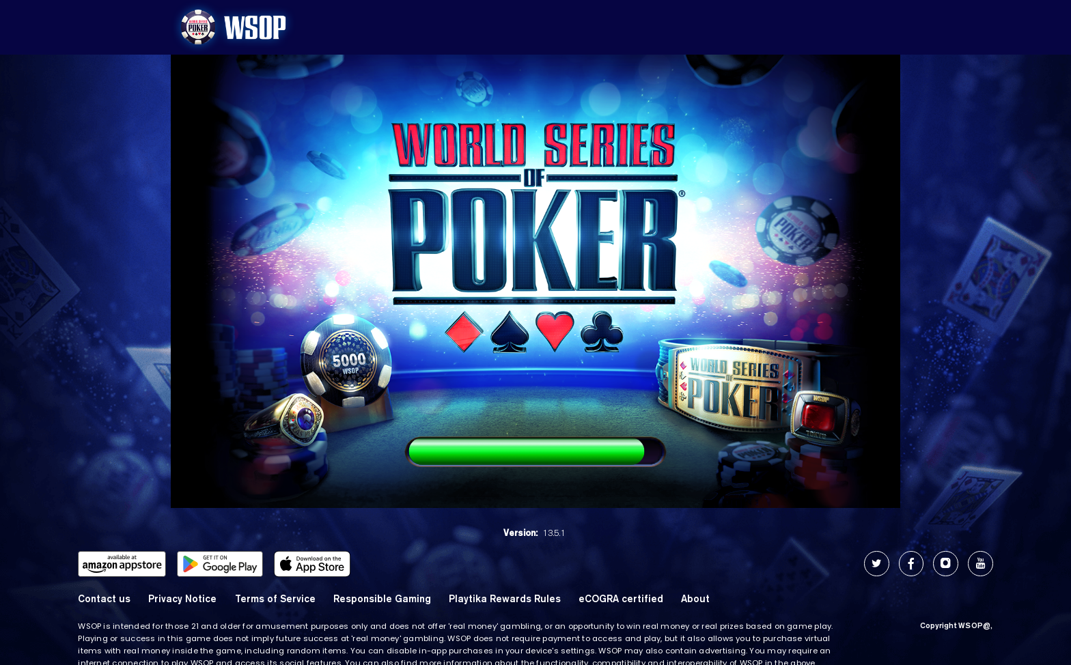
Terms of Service (275, 598)
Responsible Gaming (382, 598)
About (695, 598)
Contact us (104, 598)
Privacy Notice (182, 598)
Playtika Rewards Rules (505, 598)
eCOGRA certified (621, 598)
